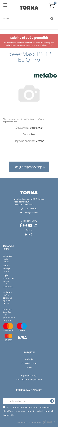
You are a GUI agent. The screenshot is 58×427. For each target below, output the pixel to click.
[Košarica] (52, 5)
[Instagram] (25, 226)
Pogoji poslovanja (29, 375)
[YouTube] (31, 226)
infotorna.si (31, 212)
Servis (29, 367)
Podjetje (29, 359)
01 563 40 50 (31, 208)
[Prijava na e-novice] (52, 401)
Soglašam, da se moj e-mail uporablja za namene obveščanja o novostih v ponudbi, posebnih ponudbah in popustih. (28, 411)
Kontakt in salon (29, 363)
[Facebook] (21, 226)
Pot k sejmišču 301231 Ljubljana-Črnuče (24, 203)
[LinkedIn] (36, 226)
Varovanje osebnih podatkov (29, 379)
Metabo (39, 141)
